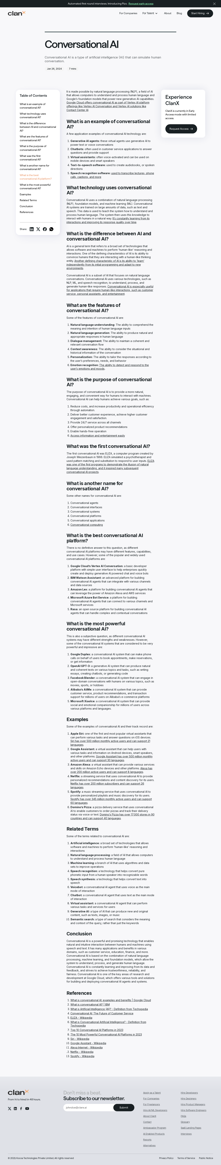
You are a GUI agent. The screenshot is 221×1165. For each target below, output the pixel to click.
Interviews (186, 1134)
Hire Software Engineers (193, 1110)
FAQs (183, 1116)
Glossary (185, 1122)
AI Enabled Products (154, 1134)
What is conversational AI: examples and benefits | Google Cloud (110, 1000)
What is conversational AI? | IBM (90, 1004)
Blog (179, 13)
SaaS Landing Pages (191, 1128)
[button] (150, 13)
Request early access (141, 3)
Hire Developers (189, 1092)
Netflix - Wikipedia (81, 1051)
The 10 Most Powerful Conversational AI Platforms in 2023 (106, 1034)
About (167, 13)
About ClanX (149, 1116)
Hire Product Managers (193, 1104)
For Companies (128, 13)
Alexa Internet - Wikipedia (86, 1047)
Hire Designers (188, 1098)
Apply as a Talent (152, 1092)
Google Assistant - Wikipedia (88, 1043)
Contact (147, 1122)
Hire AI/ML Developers (155, 1110)
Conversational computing (86, 524)
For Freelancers (151, 1104)
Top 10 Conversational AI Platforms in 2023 (96, 1030)
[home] (16, 13)
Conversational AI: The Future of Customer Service (101, 1013)
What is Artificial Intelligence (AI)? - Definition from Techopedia (109, 1009)
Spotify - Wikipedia (82, 1056)
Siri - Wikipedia (79, 1038)
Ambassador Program (154, 1128)
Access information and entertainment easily (97, 435)
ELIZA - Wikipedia (81, 1017)
